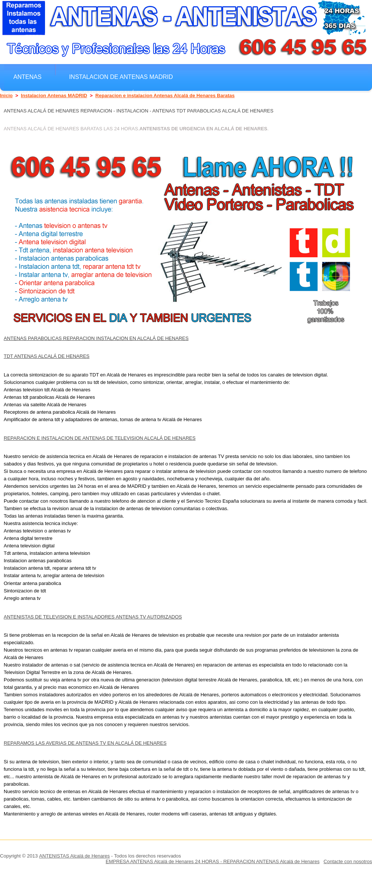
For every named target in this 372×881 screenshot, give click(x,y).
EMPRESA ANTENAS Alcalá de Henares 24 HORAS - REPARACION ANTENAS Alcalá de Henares (213, 861)
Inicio (6, 95)
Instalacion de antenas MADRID (121, 76)
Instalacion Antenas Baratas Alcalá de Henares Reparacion (114, 93)
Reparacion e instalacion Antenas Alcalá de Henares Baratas (164, 95)
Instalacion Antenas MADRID (54, 95)
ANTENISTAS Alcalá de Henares (74, 856)
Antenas (27, 76)
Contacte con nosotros (348, 861)
